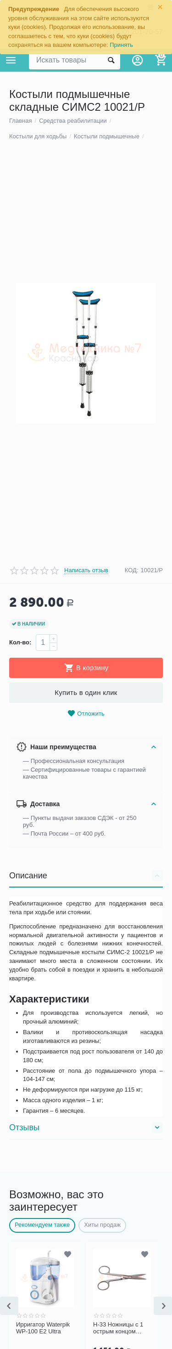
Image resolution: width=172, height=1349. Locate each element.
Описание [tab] (86, 1155)
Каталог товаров (11, 60)
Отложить (85, 993)
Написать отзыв (86, 850)
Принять (121, 44)
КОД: (132, 850)
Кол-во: (20, 922)
